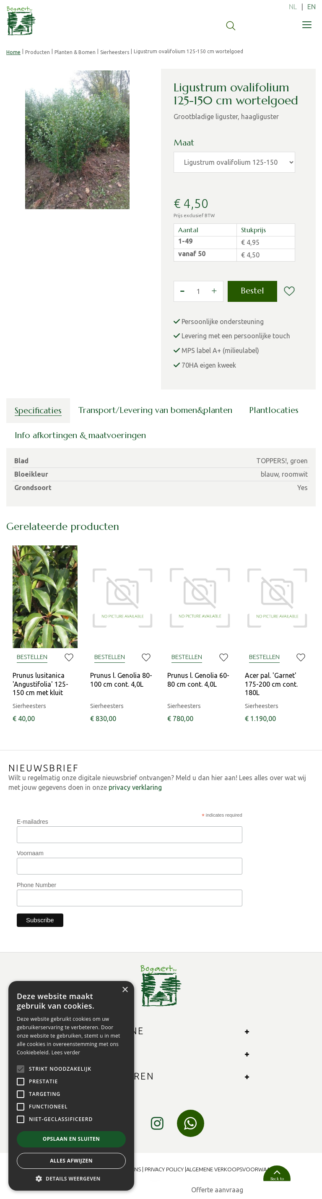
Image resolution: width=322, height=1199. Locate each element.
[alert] (71, 1086)
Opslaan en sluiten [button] (71, 1138)
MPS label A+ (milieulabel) (220, 350)
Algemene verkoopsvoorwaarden (235, 1169)
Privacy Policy (164, 1169)
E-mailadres (32, 821)
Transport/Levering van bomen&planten (155, 410)
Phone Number (36, 885)
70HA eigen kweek (209, 365)
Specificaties (38, 410)
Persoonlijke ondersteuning (223, 321)
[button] (71, 1178)
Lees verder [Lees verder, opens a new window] (66, 1052)
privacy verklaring (135, 787)
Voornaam (30, 853)
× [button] (125, 990)
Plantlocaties (274, 410)
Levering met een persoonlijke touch (236, 336)
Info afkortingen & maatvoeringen (80, 435)
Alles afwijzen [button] (71, 1160)
